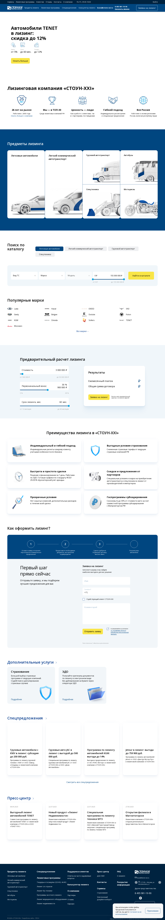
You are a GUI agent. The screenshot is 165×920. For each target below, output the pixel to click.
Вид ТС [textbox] (16, 275)
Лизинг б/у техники (44, 891)
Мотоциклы (12, 899)
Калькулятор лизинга (87, 8)
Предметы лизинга (31, 8)
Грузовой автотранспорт (17, 887)
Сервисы (10, 2)
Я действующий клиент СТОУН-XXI (97, 599)
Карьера (70, 904)
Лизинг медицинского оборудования (52, 899)
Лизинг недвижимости (46, 903)
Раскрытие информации (123, 883)
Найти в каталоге (141, 275)
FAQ (119, 871)
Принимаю (152, 910)
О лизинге (121, 876)
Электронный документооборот (104, 898)
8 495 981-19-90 (121, 7)
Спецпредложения (69, 8)
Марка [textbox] (44, 275)
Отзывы (49, 2)
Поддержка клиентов (78, 871)
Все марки (81, 331)
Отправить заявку (92, 631)
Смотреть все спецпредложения (82, 782)
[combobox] (24, 276)
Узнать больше (20, 60)
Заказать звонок (122, 9)
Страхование (102, 893)
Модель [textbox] (71, 275)
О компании (68, 2)
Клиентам (40, 2)
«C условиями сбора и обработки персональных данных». (120, 632)
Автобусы (11, 895)
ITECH (37, 918)
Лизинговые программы (25, 2)
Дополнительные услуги (30, 662)
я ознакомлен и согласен (118, 631)
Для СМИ (100, 876)
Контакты (57, 2)
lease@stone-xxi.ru (105, 8)
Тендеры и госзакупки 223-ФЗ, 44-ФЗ (51, 882)
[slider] (93, 279)
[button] (145, 67)
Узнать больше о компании (21, 116)
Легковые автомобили (16, 876)
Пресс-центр (19, 798)
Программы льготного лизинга (49, 895)
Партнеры (71, 895)
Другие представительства (145, 888)
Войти (154, 2)
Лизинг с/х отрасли (44, 886)
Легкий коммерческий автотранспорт (16, 881)
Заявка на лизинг (147, 8)
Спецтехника (12, 891)
